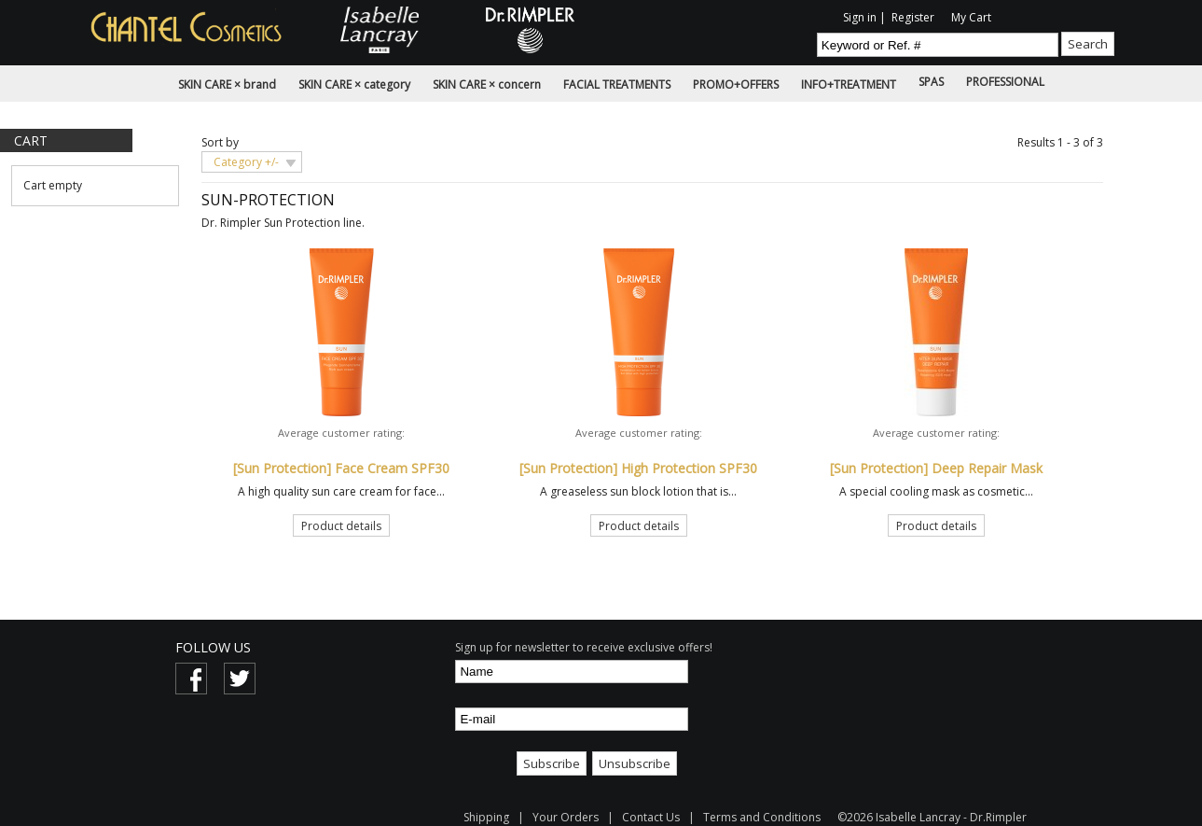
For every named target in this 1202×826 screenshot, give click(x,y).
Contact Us (651, 817)
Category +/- (246, 162)
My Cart (971, 17)
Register (912, 17)
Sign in (860, 17)
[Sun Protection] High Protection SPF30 (638, 468)
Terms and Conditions (762, 817)
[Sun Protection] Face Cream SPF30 (341, 468)
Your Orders (565, 817)
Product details (341, 526)
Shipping (487, 817)
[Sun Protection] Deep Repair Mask (936, 468)
